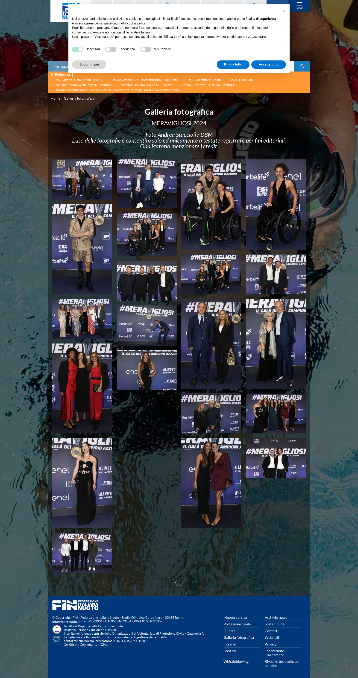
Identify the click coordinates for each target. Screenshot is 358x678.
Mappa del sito (235, 617)
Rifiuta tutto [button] (233, 64)
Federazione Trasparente (274, 652)
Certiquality (88, 644)
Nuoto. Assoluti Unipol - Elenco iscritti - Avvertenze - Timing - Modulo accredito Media (117, 90)
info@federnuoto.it (66, 622)
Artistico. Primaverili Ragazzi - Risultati (84, 85)
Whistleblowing (236, 661)
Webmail (272, 637)
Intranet (230, 644)
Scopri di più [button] (89, 64)
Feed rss (229, 650)
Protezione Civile (237, 624)
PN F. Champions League (204, 80)
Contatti (271, 630)
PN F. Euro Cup (242, 80)
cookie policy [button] (136, 23)
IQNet (104, 644)
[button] (283, 11)
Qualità (229, 630)
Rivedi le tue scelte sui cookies (282, 663)
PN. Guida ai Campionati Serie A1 (80, 80)
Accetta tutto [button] (269, 64)
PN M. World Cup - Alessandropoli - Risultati (145, 80)
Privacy (270, 644)
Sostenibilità (275, 624)
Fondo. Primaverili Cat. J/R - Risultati (208, 85)
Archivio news (276, 617)
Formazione (64, 66)
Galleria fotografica (238, 637)
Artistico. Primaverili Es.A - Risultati (147, 85)
